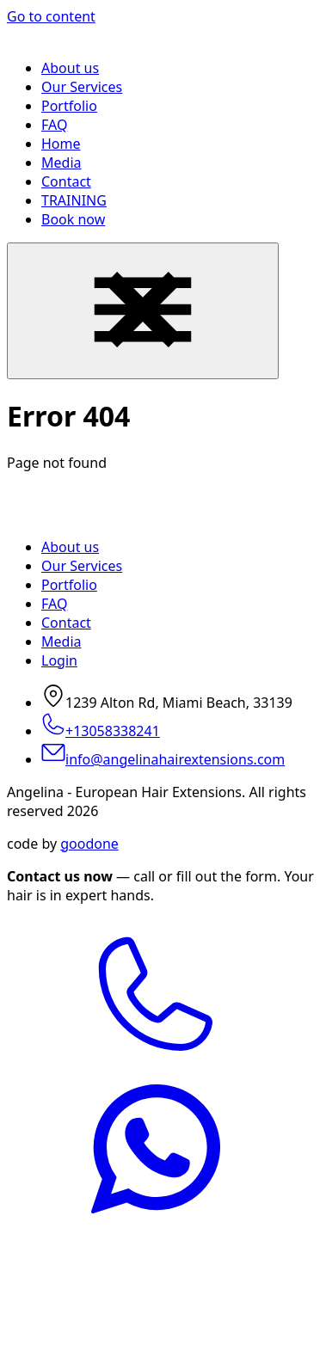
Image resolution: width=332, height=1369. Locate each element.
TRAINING (74, 200)
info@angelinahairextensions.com (163, 759)
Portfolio (69, 105)
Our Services (81, 86)
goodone (89, 843)
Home (61, 143)
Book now (73, 219)
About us (70, 67)
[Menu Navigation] (143, 310)
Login (59, 660)
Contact (66, 181)
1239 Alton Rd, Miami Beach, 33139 (166, 702)
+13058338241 (100, 730)
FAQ (54, 124)
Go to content (51, 16)
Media (61, 162)
